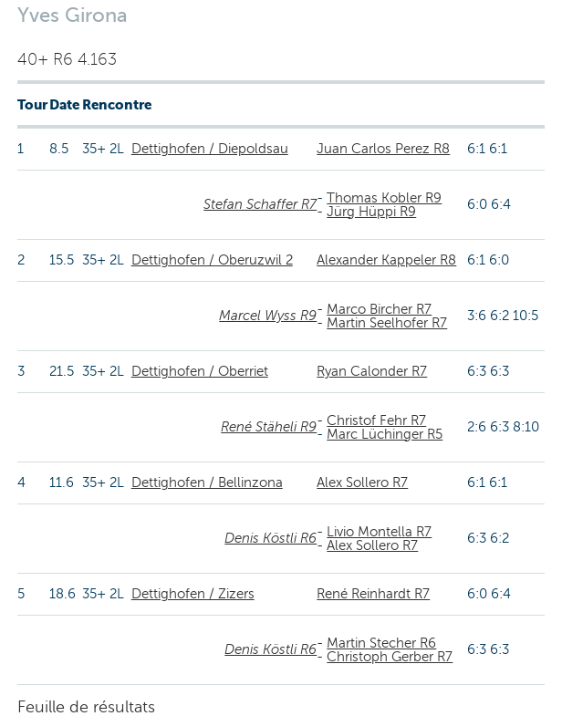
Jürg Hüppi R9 (371, 211)
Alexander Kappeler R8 (386, 260)
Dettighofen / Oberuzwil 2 (212, 260)
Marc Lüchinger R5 (384, 434)
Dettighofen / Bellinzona (207, 482)
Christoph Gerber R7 (390, 656)
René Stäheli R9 (269, 427)
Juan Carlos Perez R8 (383, 148)
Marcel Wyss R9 (268, 315)
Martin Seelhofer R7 (387, 323)
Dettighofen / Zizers (193, 593)
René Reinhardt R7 (373, 593)
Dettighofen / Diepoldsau (209, 148)
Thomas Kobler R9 (384, 198)
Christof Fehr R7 (376, 420)
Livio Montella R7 (379, 531)
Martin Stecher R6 (381, 643)
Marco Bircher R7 (379, 309)
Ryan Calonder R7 (372, 371)
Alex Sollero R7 (362, 482)
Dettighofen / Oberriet (199, 371)
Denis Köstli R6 (270, 538)
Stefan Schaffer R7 (260, 204)
